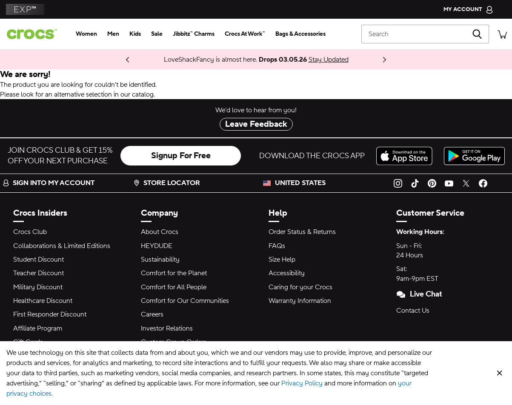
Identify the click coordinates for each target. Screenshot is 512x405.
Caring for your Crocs (300, 287)
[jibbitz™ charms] (194, 34)
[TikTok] (415, 183)
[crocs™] (35, 34)
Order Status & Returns (302, 232)
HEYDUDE (156, 246)
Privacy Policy (302, 383)
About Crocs (159, 232)
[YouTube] (449, 183)
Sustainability (160, 259)
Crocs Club (30, 232)
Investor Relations (167, 328)
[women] (86, 34)
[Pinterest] (432, 183)
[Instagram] (398, 183)
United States (300, 183)
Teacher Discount (38, 273)
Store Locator (166, 183)
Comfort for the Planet (174, 273)
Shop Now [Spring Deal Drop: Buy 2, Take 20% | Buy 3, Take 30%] (119, 59)
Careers (152, 314)
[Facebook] (483, 183)
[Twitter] (466, 183)
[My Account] (468, 9)
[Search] (425, 34)
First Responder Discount (49, 314)
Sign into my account (48, 183)
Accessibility (287, 273)
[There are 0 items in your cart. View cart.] (502, 34)
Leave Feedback (256, 124)
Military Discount (38, 287)
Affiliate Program (37, 328)
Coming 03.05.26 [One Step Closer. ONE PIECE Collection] (103, 59)
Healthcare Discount (42, 301)
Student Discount (38, 259)
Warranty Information (300, 301)
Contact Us (412, 310)
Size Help (282, 259)
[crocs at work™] (245, 34)
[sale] (157, 34)
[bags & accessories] (300, 34)
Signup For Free (181, 155)
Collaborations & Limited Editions (61, 246)
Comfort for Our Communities (185, 301)
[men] (113, 34)
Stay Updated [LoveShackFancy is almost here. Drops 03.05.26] (329, 59)
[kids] (135, 34)
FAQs (277, 246)
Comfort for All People (173, 287)
